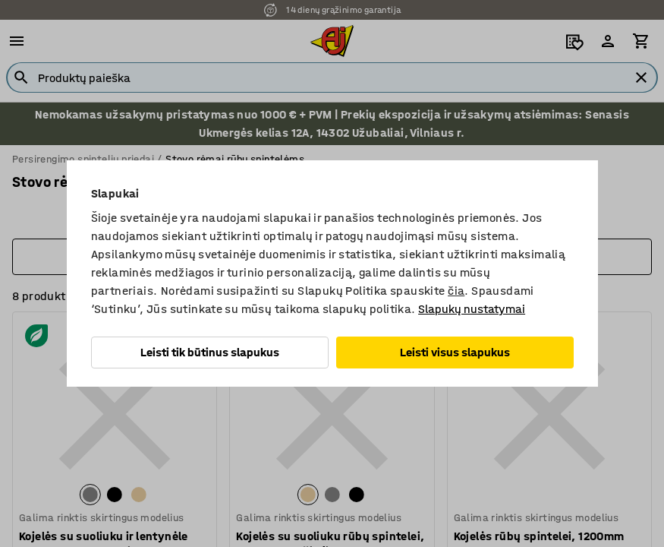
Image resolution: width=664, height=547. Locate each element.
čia (456, 290)
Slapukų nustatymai (471, 309)
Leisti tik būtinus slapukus (209, 352)
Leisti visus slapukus (455, 352)
